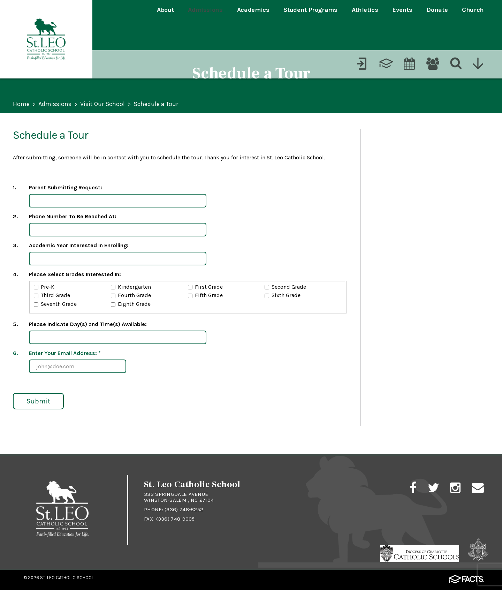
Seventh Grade (59, 304)
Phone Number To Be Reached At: (72, 216)
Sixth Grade (286, 295)
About (165, 10)
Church (473, 10)
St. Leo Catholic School (67, 577)
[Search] (456, 33)
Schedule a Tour (156, 104)
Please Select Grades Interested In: (75, 274)
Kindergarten (134, 286)
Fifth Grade (209, 295)
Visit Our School (102, 104)
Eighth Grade (134, 304)
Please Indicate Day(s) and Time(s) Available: (88, 324)
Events (402, 10)
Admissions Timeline (407, 189)
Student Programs (310, 10)
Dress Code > (393, 336)
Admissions (205, 10)
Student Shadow (414, 285)
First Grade (209, 286)
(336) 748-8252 (184, 509)
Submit (38, 401)
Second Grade (289, 286)
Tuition (383, 213)
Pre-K (47, 286)
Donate (437, 10)
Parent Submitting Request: (65, 187)
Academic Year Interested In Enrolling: (79, 245)
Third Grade (55, 295)
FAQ (378, 360)
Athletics (365, 10)
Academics (253, 10)
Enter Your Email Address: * (65, 353)
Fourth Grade (134, 295)
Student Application (406, 164)
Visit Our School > (402, 238)
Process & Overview (406, 140)
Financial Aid (393, 312)
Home (21, 104)
